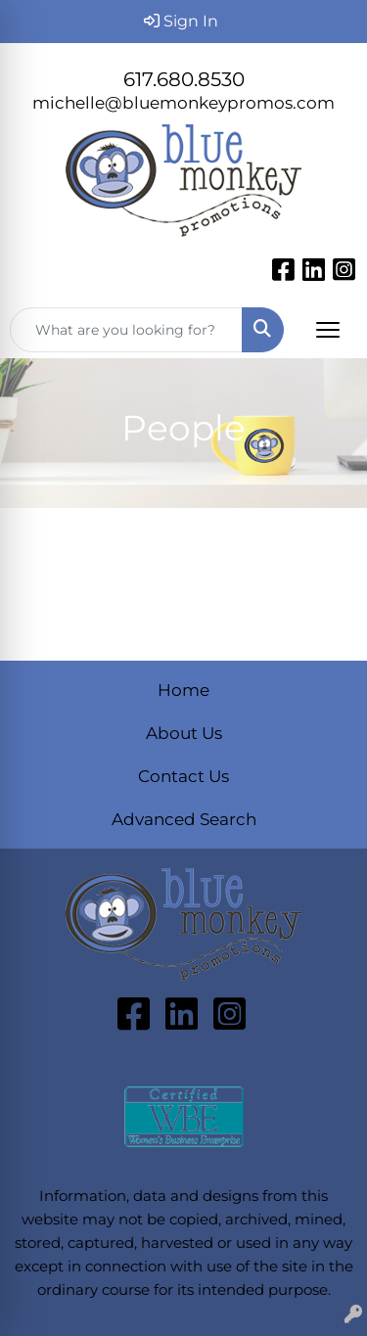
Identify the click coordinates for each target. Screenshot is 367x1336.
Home (183, 689)
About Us (184, 732)
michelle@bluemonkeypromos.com (183, 102)
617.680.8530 (184, 79)
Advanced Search (184, 818)
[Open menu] (327, 329)
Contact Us (183, 775)
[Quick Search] (126, 329)
